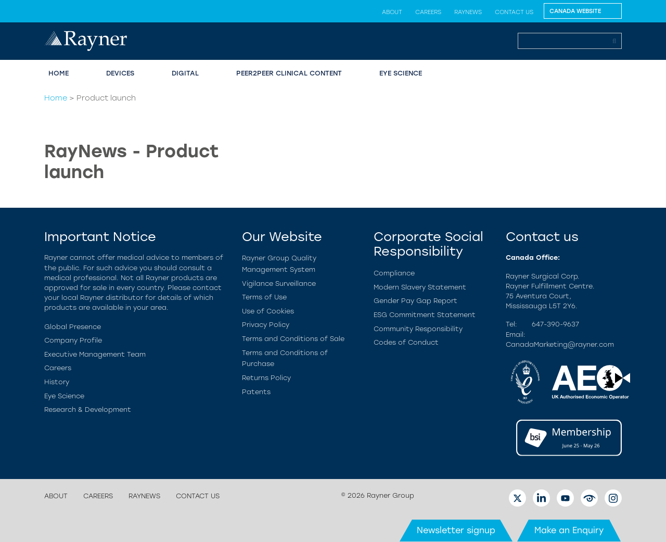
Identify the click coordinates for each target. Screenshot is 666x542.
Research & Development (87, 409)
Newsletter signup (456, 530)
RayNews (468, 12)
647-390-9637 (555, 324)
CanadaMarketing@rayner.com (560, 344)
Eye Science (400, 73)
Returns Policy (266, 378)
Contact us (514, 12)
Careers (428, 12)
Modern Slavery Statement (420, 287)
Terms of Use (264, 297)
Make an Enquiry (569, 530)
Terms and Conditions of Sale (293, 339)
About (392, 12)
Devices (120, 73)
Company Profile (73, 340)
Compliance (394, 273)
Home (58, 73)
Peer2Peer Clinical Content (289, 73)
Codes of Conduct (406, 342)
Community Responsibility (418, 329)
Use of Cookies (268, 311)
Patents (256, 392)
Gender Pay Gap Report (415, 301)
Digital (185, 73)
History (56, 382)
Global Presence (72, 327)
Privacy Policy (265, 325)
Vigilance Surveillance (279, 283)
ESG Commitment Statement (425, 315)
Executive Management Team (95, 354)
